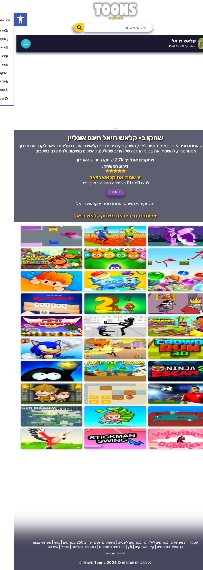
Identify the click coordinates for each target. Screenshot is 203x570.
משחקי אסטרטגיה (168, 46)
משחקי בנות (28, 542)
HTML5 (101, 192)
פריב (74, 542)
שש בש (39, 547)
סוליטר (63, 547)
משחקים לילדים (142, 542)
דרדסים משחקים (98, 547)
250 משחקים (59, 542)
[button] (6, 19)
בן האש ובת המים (156, 547)
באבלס (77, 547)
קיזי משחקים (130, 547)
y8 (116, 547)
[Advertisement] (101, 91)
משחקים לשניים (116, 542)
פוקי (43, 542)
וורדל (51, 547)
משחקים (133, 203)
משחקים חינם (90, 542)
